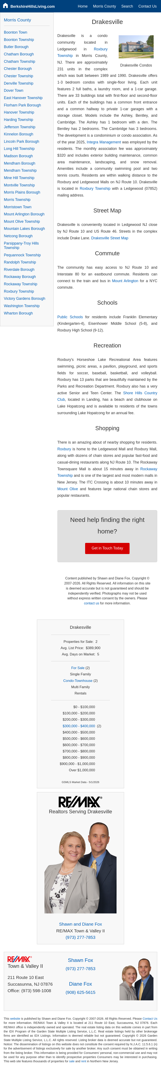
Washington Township (22, 306)
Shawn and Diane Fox (80, 924)
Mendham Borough (19, 163)
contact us (91, 603)
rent (83, 1061)
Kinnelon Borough (18, 134)
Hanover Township (19, 112)
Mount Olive (67, 489)
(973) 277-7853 (80, 937)
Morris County (104, 6)
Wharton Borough (18, 313)
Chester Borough (18, 69)
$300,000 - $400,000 (79, 726)
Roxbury (64, 449)
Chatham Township (19, 61)
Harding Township (18, 120)
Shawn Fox (80, 960)
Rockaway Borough (20, 277)
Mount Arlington (125, 281)
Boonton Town (15, 32)
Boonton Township (19, 40)
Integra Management (104, 142)
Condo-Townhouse (77, 681)
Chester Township (18, 76)
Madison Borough (18, 156)
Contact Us (147, 6)
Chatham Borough (19, 54)
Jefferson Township (19, 127)
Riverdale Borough (19, 269)
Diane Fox (80, 984)
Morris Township (17, 200)
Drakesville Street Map (109, 238)
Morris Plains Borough (22, 192)
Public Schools (70, 317)
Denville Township (19, 83)
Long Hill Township (19, 149)
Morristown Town (18, 207)
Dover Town (13, 90)
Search (127, 6)
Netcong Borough (18, 236)
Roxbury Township (95, 188)
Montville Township (19, 185)
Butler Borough (16, 47)
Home (83, 6)
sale (72, 1061)
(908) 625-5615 (80, 992)
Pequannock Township (22, 255)
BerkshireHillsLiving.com (32, 6)
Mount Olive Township (22, 221)
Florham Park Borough (22, 105)
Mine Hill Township (19, 178)
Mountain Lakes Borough (24, 229)
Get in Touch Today (107, 548)
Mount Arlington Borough (24, 214)
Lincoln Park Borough (21, 141)
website (15, 1018)
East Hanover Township (23, 98)
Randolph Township (20, 262)
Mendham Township (20, 170)
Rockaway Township (20, 284)
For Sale (77, 668)
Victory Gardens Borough (24, 298)
